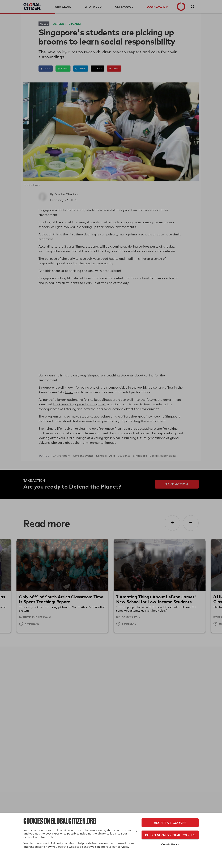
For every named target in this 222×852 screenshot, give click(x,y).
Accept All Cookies (170, 822)
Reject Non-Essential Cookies (170, 835)
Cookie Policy (170, 844)
